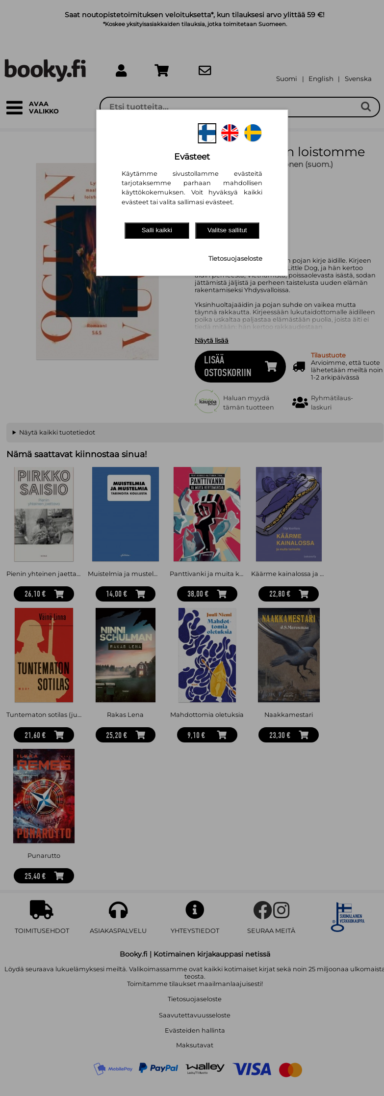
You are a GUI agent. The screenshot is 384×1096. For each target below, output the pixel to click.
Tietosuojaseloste (235, 258)
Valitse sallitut (227, 230)
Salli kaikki (157, 230)
